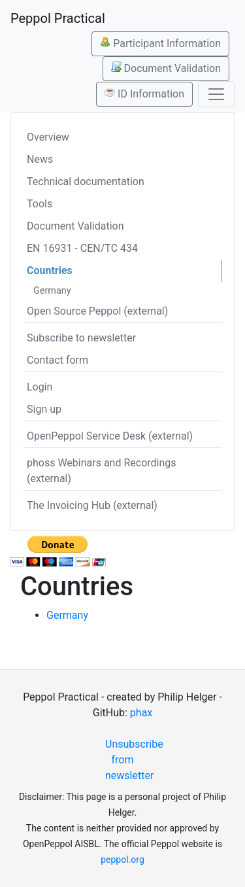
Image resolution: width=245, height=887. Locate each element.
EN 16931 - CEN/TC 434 (82, 248)
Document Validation (166, 68)
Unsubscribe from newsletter (127, 760)
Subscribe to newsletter (81, 338)
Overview (48, 137)
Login (39, 387)
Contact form (57, 360)
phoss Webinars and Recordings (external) (101, 471)
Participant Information (160, 43)
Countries (50, 270)
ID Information (144, 93)
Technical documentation (85, 181)
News (40, 159)
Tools (39, 204)
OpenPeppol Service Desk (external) (110, 436)
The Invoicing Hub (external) (92, 505)
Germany (52, 290)
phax (141, 712)
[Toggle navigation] (216, 94)
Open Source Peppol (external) (97, 311)
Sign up (44, 409)
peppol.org (122, 859)
